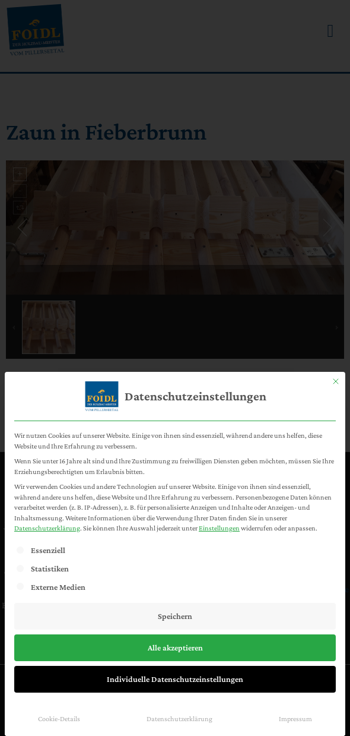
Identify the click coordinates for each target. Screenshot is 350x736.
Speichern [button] (175, 616)
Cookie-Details (59, 719)
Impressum (295, 719)
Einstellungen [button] (219, 528)
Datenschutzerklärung (47, 528)
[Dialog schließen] (335, 381)
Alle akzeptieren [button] (175, 647)
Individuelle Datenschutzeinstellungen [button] (175, 679)
